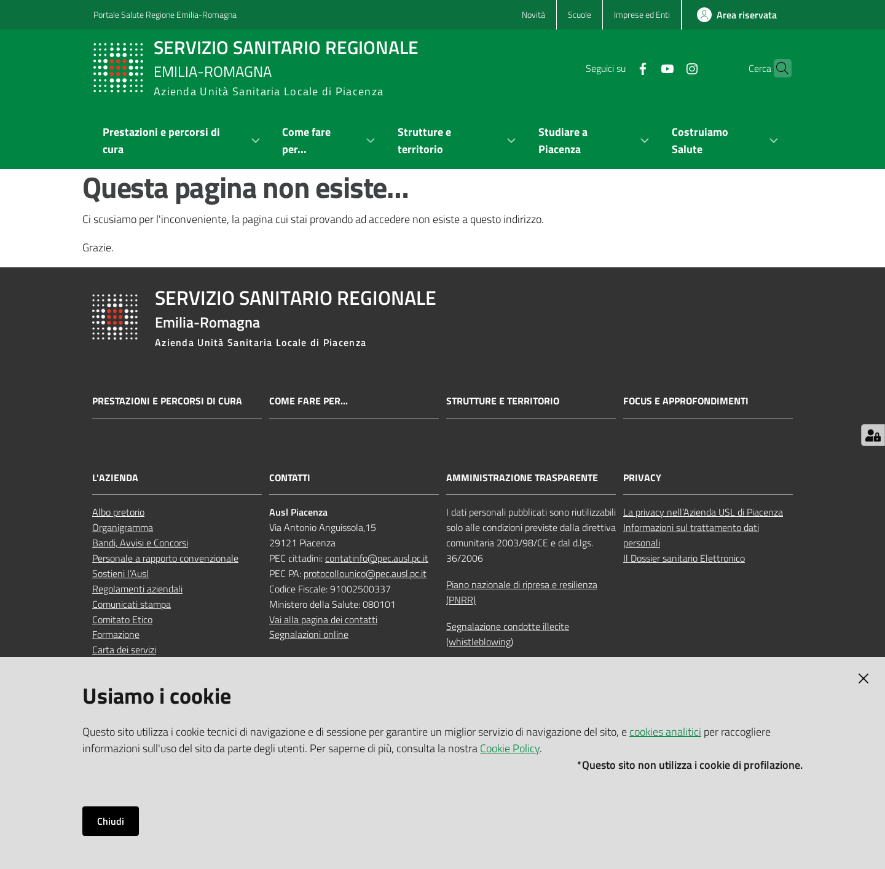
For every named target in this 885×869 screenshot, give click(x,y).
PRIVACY (642, 478)
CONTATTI (289, 478)
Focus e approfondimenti (686, 401)
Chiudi (110, 821)
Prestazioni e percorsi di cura (167, 401)
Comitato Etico (122, 619)
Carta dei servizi (124, 649)
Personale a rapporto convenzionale (165, 558)
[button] (777, 68)
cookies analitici (665, 731)
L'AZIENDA (115, 478)
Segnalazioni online (308, 634)
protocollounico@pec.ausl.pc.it (365, 573)
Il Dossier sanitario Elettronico (684, 558)
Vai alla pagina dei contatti (323, 619)
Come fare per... (308, 401)
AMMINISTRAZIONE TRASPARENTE (522, 478)
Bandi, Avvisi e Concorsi (140, 542)
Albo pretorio (118, 512)
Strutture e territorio (502, 401)
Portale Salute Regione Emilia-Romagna (165, 14)
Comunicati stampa (131, 604)
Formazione (116, 634)
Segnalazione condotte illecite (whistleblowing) (507, 634)
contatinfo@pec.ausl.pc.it (376, 558)
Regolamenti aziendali (137, 588)
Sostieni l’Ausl (120, 573)
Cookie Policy (510, 748)
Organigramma (122, 527)
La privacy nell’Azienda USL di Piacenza (703, 512)
